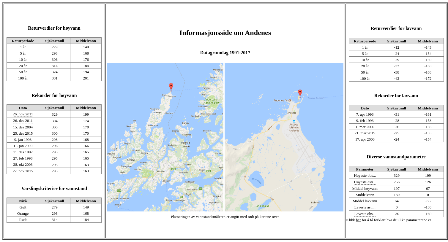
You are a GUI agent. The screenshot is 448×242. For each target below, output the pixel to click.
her (358, 220)
